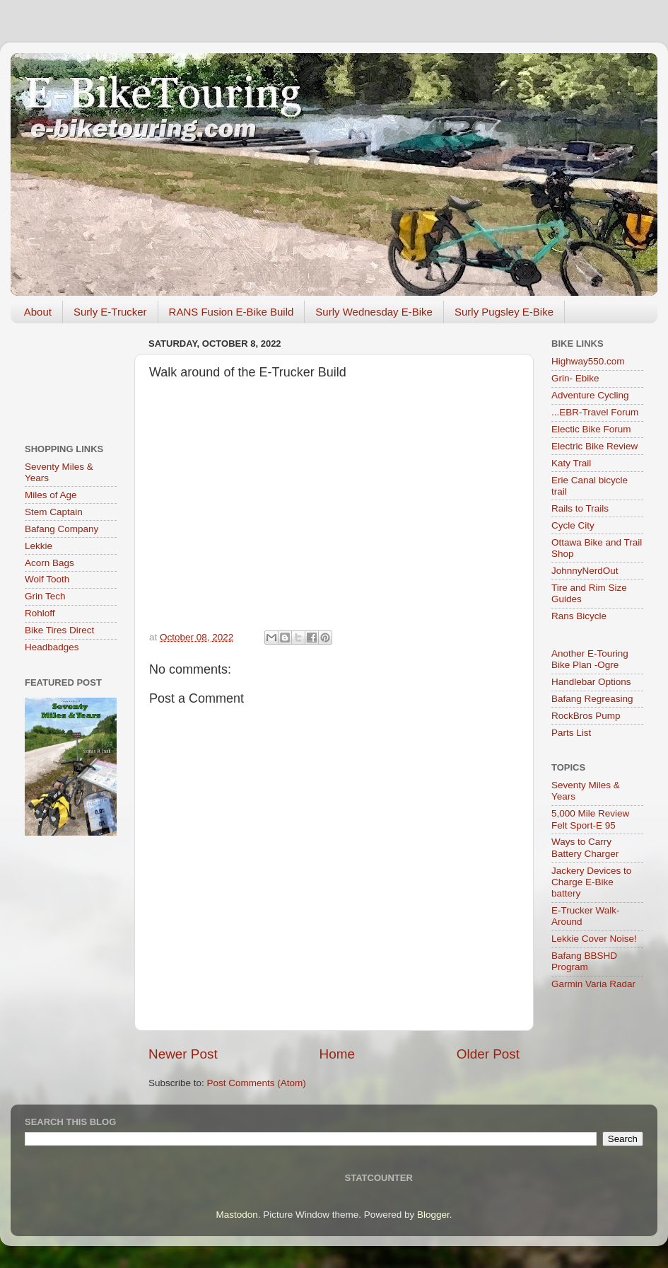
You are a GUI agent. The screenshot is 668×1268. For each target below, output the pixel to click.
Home (337, 1054)
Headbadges (52, 647)
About (38, 312)
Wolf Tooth (47, 579)
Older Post (488, 1054)
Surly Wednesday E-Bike (374, 312)
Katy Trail (571, 463)
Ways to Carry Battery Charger (585, 847)
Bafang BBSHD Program (584, 961)
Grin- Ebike (575, 378)
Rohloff (40, 613)
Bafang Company (61, 529)
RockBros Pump (586, 715)
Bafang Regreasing (592, 698)
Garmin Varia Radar (593, 984)
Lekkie (38, 546)
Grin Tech (45, 596)
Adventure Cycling (590, 395)
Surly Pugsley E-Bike (504, 312)
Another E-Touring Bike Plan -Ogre (589, 659)
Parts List (571, 732)
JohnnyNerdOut (585, 570)
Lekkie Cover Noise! (594, 938)
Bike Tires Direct (59, 630)
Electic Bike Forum (591, 429)
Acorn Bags (49, 563)
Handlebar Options (591, 681)
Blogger (433, 1214)
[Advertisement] (71, 378)
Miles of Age (51, 495)
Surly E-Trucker (110, 312)
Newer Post (183, 1054)
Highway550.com (588, 361)
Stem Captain (54, 512)
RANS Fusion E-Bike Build (231, 312)
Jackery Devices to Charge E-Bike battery (591, 882)
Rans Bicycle (579, 616)
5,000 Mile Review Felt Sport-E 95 (590, 819)
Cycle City (572, 525)
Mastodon (237, 1214)
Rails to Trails (580, 508)
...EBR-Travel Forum (594, 412)
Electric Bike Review (594, 446)
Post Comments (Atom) (256, 1083)
